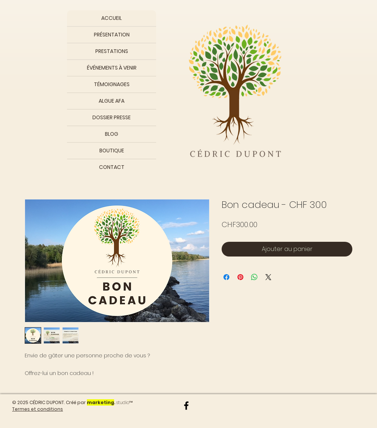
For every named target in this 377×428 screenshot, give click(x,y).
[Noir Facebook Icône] (186, 405)
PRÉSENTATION (112, 34)
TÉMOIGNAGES (112, 84)
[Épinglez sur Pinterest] (240, 277)
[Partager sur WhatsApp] (254, 277)
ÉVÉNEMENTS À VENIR (112, 67)
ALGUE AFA (111, 101)
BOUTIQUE (111, 150)
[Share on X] (268, 277)
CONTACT (111, 167)
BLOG (111, 134)
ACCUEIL (111, 18)
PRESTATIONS (111, 51)
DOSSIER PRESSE (111, 117)
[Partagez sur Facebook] (226, 277)
